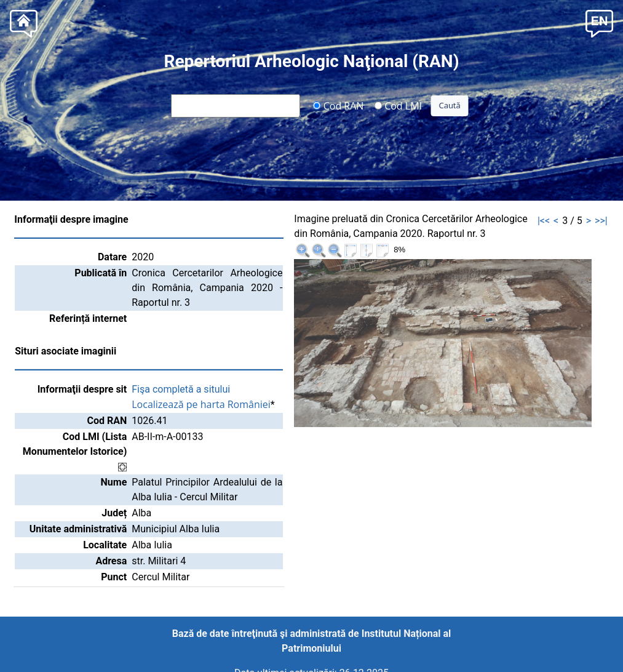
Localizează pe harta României (201, 404)
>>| (601, 220)
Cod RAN (338, 105)
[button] (599, 22)
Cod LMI (398, 105)
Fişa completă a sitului (181, 389)
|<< (544, 220)
